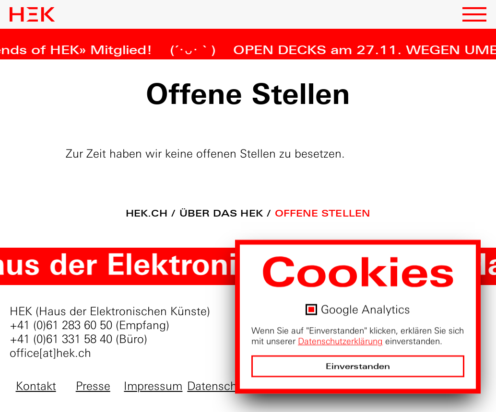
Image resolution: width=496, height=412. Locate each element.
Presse (93, 386)
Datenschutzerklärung (340, 341)
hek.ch (146, 213)
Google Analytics (365, 310)
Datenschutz (220, 386)
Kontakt (36, 386)
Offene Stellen (322, 213)
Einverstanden (358, 366)
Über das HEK (221, 213)
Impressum (153, 386)
